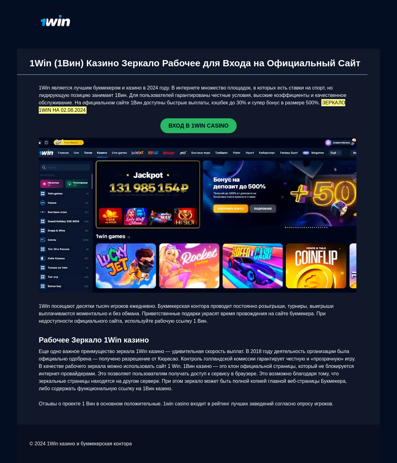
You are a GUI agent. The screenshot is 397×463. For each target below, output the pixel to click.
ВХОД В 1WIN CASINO (198, 126)
